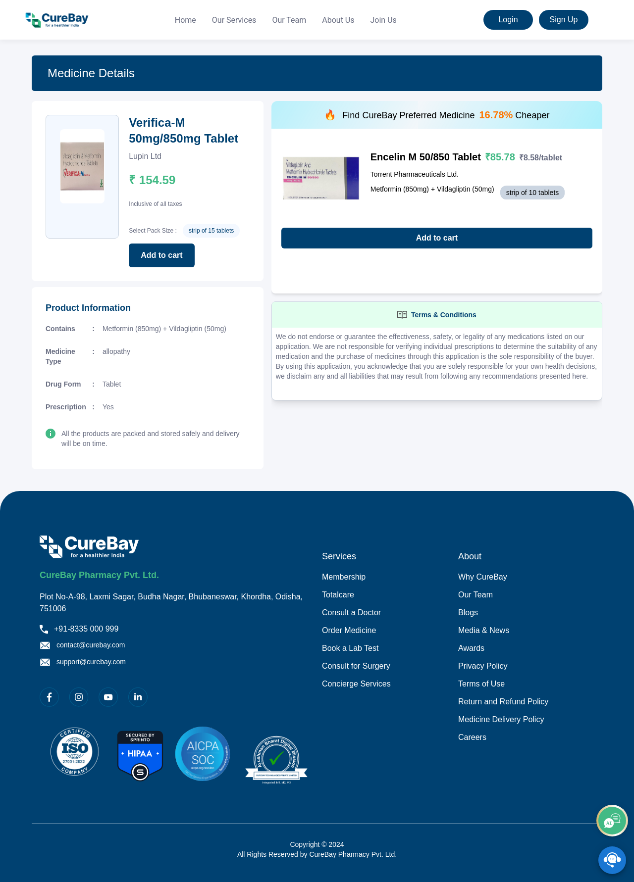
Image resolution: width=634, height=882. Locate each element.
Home (185, 20)
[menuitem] (185, 20)
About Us (338, 20)
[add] (612, 820)
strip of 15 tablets (211, 230)
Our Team (289, 20)
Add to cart (161, 255)
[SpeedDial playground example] (612, 860)
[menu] (286, 20)
